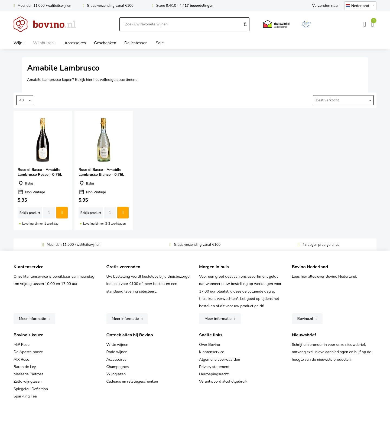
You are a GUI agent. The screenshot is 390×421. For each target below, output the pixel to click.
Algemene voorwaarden (219, 359)
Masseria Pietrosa (29, 374)
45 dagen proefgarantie (320, 244)
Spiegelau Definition (31, 389)
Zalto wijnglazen (28, 381)
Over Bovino (209, 344)
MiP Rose (22, 344)
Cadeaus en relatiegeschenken (132, 381)
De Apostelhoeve (28, 351)
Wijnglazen (116, 374)
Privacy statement (214, 366)
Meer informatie (32, 318)
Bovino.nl (305, 318)
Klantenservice (211, 351)
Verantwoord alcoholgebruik (223, 381)
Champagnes (117, 366)
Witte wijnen (117, 344)
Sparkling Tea (25, 396)
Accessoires (116, 359)
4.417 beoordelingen (196, 5)
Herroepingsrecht (214, 374)
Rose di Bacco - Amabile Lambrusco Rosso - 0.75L (43, 170)
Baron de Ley (25, 366)
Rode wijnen (117, 351)
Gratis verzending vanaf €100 (110, 5)
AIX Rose (21, 359)
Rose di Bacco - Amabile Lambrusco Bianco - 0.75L (103, 170)
